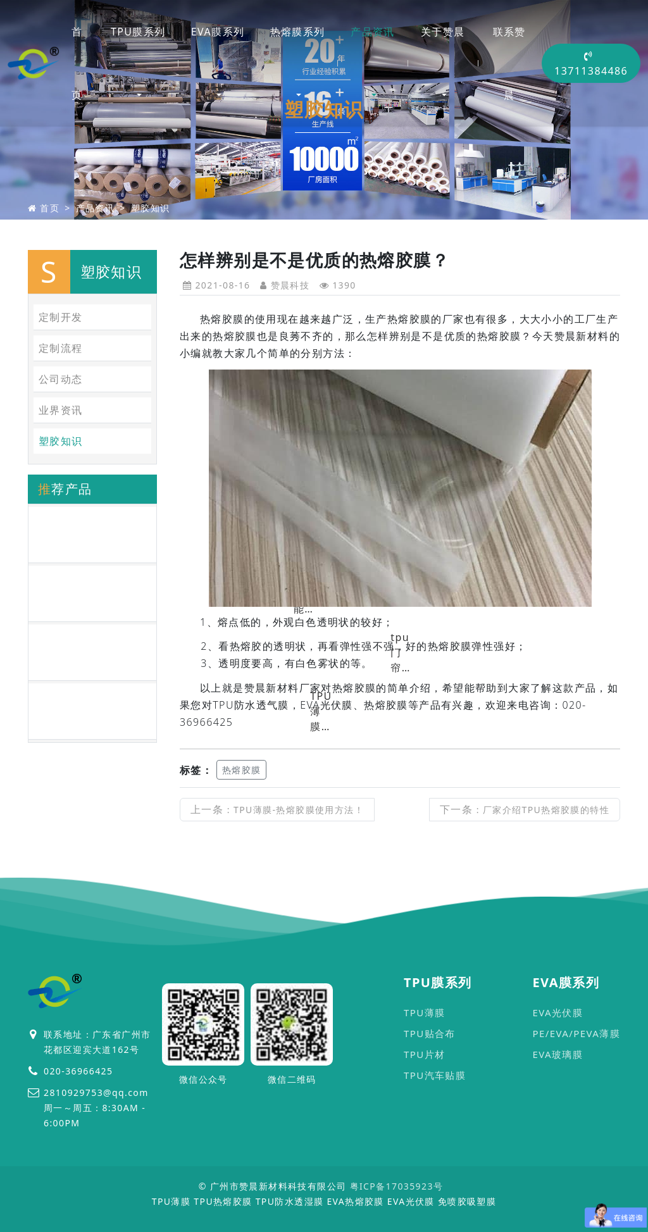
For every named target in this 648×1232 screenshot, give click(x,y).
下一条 (524, 809)
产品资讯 (373, 32)
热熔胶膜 (241, 770)
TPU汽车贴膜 (435, 1075)
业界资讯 (61, 410)
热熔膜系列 (297, 32)
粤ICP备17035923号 (397, 1186)
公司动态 (61, 379)
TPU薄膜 (424, 1012)
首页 (77, 63)
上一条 (277, 809)
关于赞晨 (443, 32)
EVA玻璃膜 (557, 1054)
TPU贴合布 (430, 1033)
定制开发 (61, 317)
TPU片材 (424, 1054)
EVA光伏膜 (557, 1012)
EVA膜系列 (217, 32)
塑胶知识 (150, 208)
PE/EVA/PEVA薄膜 (576, 1033)
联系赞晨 (509, 63)
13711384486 (591, 64)
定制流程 (61, 348)
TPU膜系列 (138, 32)
